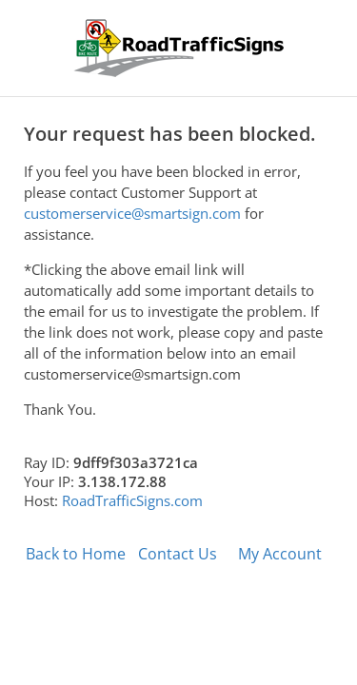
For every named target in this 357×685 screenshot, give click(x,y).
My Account (280, 553)
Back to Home (76, 553)
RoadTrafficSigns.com (132, 500)
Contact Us (177, 553)
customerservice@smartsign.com (132, 213)
